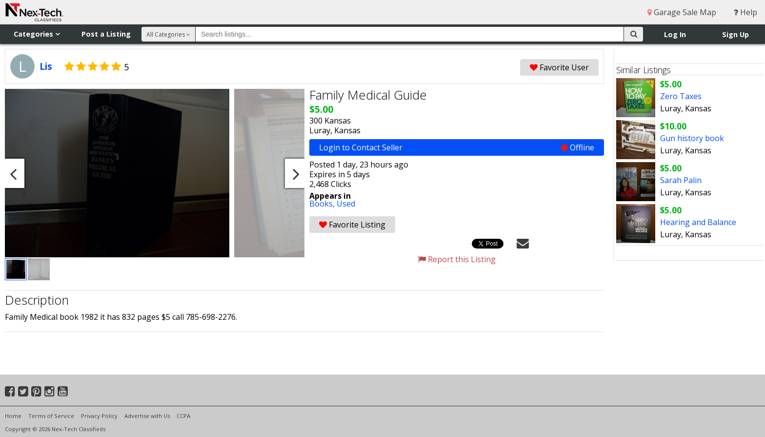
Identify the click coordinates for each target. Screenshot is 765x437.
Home (13, 415)
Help (745, 12)
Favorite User (559, 67)
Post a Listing (106, 34)
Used (346, 203)
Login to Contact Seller (456, 147)
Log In (675, 34)
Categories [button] (37, 34)
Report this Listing (457, 259)
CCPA (183, 415)
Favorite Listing (352, 224)
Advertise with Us (147, 415)
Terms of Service (51, 415)
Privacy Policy (99, 415)
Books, (323, 203)
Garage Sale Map (681, 12)
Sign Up (735, 34)
